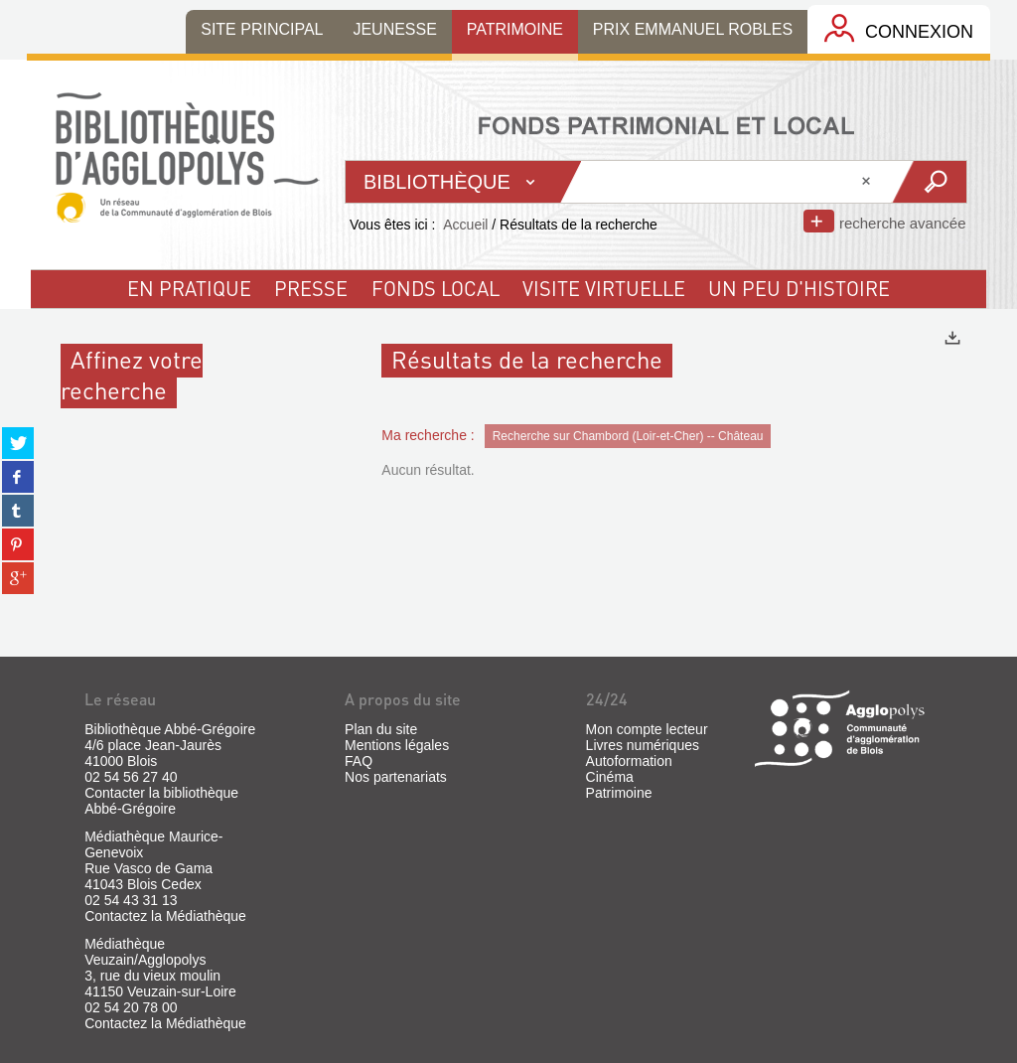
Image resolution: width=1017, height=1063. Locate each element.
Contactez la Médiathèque (165, 916)
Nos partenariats (396, 777)
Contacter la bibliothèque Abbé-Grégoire (161, 801)
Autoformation (629, 761)
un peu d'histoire (799, 288)
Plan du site (381, 729)
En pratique (189, 288)
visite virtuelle (603, 288)
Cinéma (610, 777)
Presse (311, 288)
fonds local (435, 288)
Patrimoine (619, 793)
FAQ (358, 761)
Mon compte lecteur (647, 729)
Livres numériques (642, 745)
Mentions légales (397, 745)
